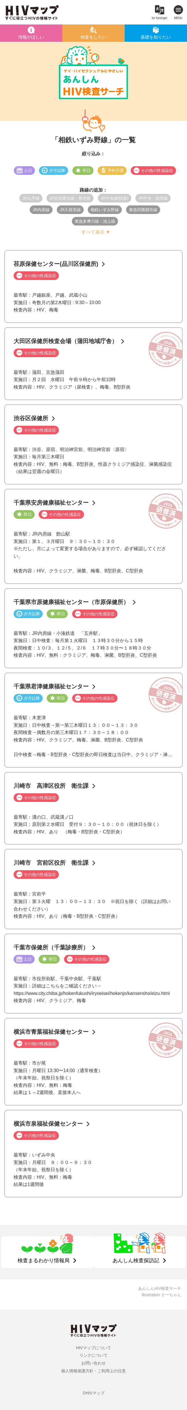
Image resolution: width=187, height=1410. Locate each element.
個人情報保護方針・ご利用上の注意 (93, 1371)
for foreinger (159, 18)
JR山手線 (30, 198)
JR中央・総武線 (152, 198)
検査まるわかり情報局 (44, 1260)
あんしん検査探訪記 (136, 1260)
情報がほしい (31, 37)
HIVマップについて (93, 1347)
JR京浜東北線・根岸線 (70, 198)
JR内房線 (41, 209)
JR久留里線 (70, 209)
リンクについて (93, 1355)
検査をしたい (93, 37)
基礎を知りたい (156, 37)
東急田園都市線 (143, 209)
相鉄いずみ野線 (105, 209)
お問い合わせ (93, 1363)
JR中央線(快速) (114, 198)
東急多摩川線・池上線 (95, 221)
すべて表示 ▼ (95, 232)
